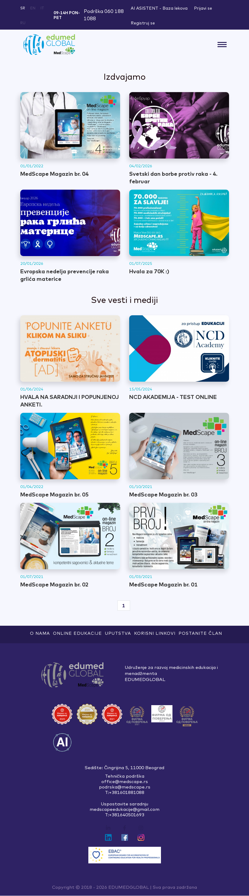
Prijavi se (203, 8)
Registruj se (143, 23)
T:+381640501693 (124, 815)
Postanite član (200, 633)
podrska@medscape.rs (124, 787)
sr (22, 8)
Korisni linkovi (154, 633)
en (32, 8)
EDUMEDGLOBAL (128, 887)
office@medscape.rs (124, 782)
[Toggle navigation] (222, 44)
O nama (40, 633)
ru (22, 23)
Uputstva (118, 633)
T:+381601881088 (124, 792)
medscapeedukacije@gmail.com (124, 809)
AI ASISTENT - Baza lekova (159, 8)
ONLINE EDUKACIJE (77, 633)
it (42, 8)
